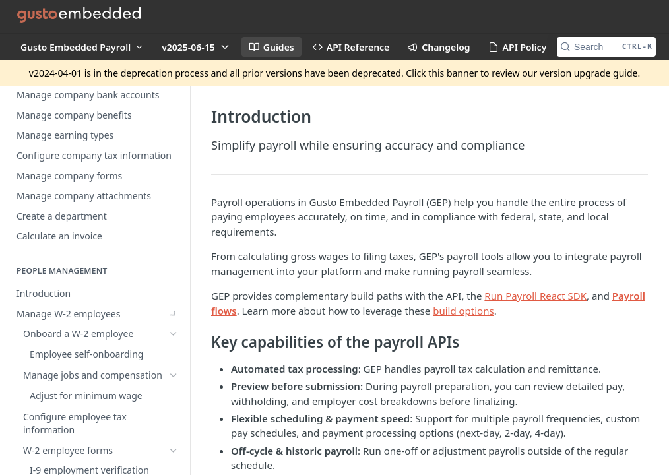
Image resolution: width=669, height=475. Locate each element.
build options (463, 310)
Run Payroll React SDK (535, 295)
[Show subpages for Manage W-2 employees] (173, 226)
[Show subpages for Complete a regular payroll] (173, 384)
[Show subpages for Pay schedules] (173, 404)
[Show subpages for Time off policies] (173, 266)
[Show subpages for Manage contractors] (173, 246)
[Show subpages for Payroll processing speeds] (173, 343)
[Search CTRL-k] (606, 47)
